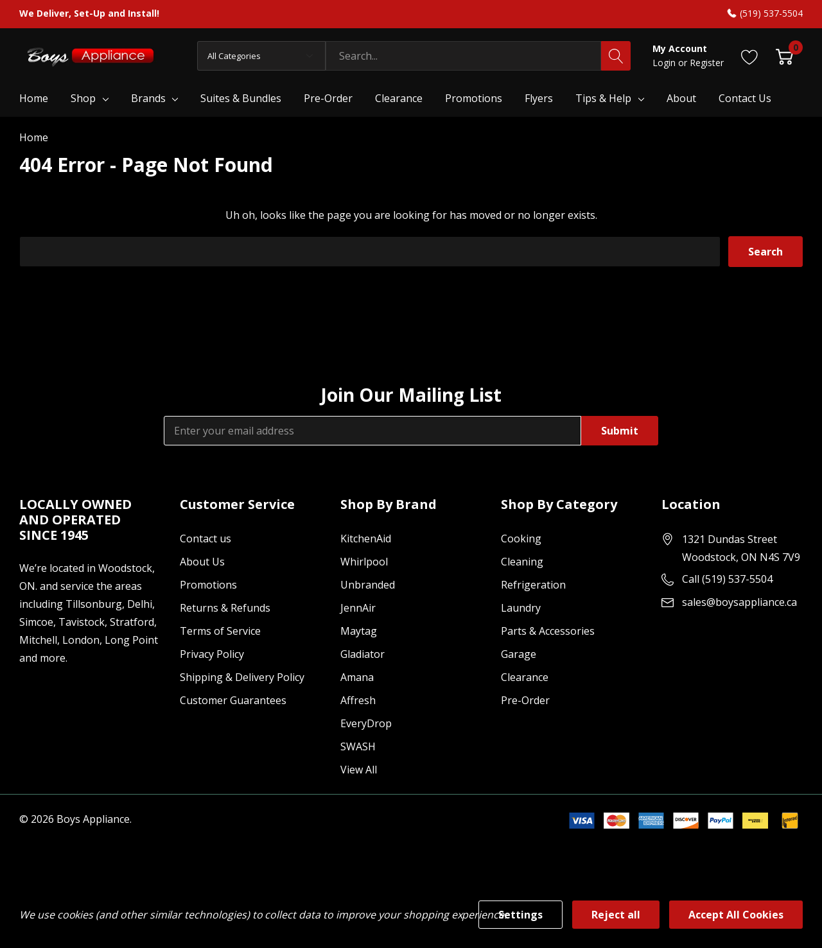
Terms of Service (220, 631)
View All (358, 770)
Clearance (524, 677)
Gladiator (362, 654)
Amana (357, 677)
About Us (202, 562)
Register (707, 62)
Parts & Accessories (548, 631)
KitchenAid (365, 538)
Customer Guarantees (233, 700)
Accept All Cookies (735, 915)
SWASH (358, 746)
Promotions (208, 585)
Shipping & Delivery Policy (242, 677)
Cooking (521, 538)
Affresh (358, 700)
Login (665, 62)
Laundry (521, 608)
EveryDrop (366, 723)
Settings (520, 915)
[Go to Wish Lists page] (749, 55)
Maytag (358, 631)
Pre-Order (525, 700)
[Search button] (616, 56)
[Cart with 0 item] (784, 55)
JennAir (358, 608)
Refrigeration (533, 585)
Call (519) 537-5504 (727, 579)
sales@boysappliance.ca (739, 602)
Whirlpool (364, 562)
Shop (83, 98)
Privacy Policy (212, 654)
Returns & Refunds (225, 608)
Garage (518, 654)
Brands (148, 98)
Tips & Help (603, 98)
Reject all (615, 915)
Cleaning (522, 562)
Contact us (205, 538)
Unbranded (367, 585)
